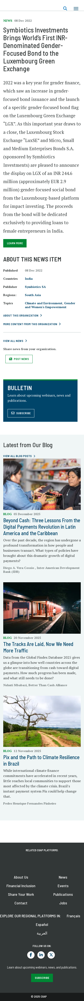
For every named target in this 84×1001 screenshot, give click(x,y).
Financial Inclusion (20, 885)
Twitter (51, 955)
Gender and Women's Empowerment (50, 305)
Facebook (31, 955)
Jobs (63, 903)
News (63, 877)
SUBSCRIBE (42, 977)
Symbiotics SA (35, 287)
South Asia (33, 295)
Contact (20, 903)
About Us (21, 877)
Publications (63, 894)
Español (42, 924)
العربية (42, 933)
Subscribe (23, 413)
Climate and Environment (43, 303)
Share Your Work (21, 894)
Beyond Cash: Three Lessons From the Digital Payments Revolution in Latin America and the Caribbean (41, 526)
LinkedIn (41, 955)
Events (63, 885)
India (29, 279)
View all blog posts (17, 456)
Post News (21, 359)
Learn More (15, 243)
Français (73, 915)
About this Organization (20, 315)
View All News (13, 341)
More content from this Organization (30, 324)
